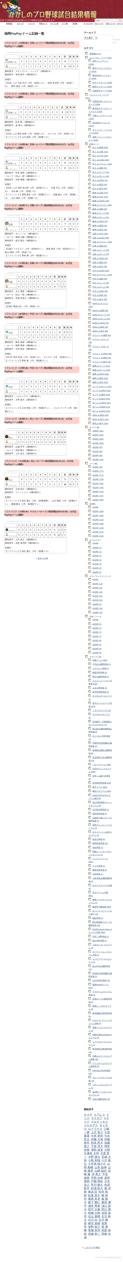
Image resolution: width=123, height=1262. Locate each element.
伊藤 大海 (97, 1139)
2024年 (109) (98, 516)
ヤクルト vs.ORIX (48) (102, 354)
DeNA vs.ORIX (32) (100, 323)
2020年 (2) (96, 604)
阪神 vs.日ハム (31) (100, 217)
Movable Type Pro (113, 1257)
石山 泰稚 (94, 1216)
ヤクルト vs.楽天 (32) (101, 362)
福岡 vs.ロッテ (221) (101, 366)
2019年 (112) (98, 532)
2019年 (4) (96, 649)
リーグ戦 (64, 23)
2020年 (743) (98, 492)
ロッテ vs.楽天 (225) (101, 399)
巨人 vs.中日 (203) (100, 156)
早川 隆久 (97, 1184)
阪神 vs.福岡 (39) (99, 209)
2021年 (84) (97, 451)
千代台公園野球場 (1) (101, 664)
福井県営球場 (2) (99, 814)
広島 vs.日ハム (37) (100, 254)
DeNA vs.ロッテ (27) (101, 315)
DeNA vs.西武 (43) (100, 327)
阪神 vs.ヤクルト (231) (102, 205)
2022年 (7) (96, 636)
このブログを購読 (92, 1248)
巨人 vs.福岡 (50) (99, 168)
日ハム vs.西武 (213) (101, 407)
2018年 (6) (96, 653)
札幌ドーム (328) (99, 660)
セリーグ (20, 23)
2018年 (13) (97, 613)
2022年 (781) (98, 484)
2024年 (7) (96, 628)
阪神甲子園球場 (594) (101, 907)
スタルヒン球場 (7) (100, 668)
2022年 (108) (98, 524)
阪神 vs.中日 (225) (100, 197)
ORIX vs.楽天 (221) (100, 419)
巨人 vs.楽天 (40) (99, 189)
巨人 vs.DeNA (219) (100, 160)
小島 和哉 (94, 1160)
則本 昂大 (97, 1142)
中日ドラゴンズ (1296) (102, 83)
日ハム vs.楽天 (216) (101, 411)
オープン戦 (54, 23)
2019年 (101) (98, 460)
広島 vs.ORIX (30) (100, 258)
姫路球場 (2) (97, 918)
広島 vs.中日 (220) (100, 234)
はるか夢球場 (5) (99, 688)
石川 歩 (92, 1219)
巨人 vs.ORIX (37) (100, 180)
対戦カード (43, 23)
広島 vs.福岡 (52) (99, 246)
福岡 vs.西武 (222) (100, 378)
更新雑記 (9, 23)
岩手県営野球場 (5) (100, 692)
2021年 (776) (98, 488)
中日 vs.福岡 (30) (99, 279)
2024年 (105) (98, 439)
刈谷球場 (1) (97, 874)
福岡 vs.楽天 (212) (100, 382)
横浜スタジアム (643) (101, 791)
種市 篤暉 (94, 1223)
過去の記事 (43, 558)
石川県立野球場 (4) (100, 810)
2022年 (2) (96, 560)
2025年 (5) (96, 624)
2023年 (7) (96, 632)
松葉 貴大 (94, 1195)
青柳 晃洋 (94, 1230)
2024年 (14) (97, 588)
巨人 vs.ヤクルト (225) (102, 164)
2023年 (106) (98, 443)
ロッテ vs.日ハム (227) (102, 387)
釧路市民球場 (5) (99, 673)
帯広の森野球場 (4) (100, 677)
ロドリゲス (95, 1128)
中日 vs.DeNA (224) (100, 271)
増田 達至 (97, 1149)
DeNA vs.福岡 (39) (100, 311)
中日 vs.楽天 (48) (99, 299)
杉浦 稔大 (97, 1188)
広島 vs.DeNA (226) (100, 238)
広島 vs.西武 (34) (99, 263)
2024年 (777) (98, 475)
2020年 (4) (96, 645)
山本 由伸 (100, 1167)
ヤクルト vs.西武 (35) (101, 358)
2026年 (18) (97, 467)
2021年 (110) (98, 528)
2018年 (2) (96, 572)
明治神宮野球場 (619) (101, 783)
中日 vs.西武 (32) (99, 295)
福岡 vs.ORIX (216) (100, 374)
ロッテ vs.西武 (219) (101, 395)
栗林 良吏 (94, 1198)
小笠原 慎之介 (97, 1163)
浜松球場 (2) (97, 848)
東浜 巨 (92, 1191)
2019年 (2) (96, 568)
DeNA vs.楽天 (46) (100, 331)
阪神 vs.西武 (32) (99, 226)
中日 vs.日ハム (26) (100, 287)
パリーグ (31, 23)
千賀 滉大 (97, 1146)
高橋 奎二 (94, 1233)
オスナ (88, 1114)
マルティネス (99, 1121)
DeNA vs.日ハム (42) (101, 319)
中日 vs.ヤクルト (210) (102, 275)
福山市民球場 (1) (99, 941)
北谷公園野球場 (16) (101, 1099)
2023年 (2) (96, 556)
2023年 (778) (98, 479)
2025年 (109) (98, 511)
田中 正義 (94, 1209)
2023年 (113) (98, 520)
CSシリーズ (98, 23)
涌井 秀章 (94, 1205)
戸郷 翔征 (97, 1181)
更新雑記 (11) (95, 54)
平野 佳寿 (97, 1177)
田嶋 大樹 (94, 1212)
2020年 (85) (97, 456)
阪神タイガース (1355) (102, 87)
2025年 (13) (97, 584)
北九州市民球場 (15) (101, 981)
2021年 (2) (96, 564)
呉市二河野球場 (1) (100, 937)
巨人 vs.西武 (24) (99, 185)
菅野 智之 (94, 1226)
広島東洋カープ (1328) (102, 91)
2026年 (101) (98, 431)
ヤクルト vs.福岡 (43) (101, 335)
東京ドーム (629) (99, 787)
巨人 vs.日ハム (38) (100, 176)
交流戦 (74, 23)
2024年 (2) (96, 552)
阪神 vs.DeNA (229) (100, 201)
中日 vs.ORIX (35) (100, 291)
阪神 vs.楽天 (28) (99, 230)
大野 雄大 (94, 1156)
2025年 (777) (98, 471)
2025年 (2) (96, 548)
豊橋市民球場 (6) (99, 870)
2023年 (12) (97, 592)
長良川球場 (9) (98, 839)
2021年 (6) (96, 640)
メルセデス (91, 1125)
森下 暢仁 (94, 1202)
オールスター (88, 23)
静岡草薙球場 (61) (100, 843)
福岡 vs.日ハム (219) (101, 370)
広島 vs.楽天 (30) (99, 267)
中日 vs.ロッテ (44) (100, 283)
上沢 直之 (97, 1132)
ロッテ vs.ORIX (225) (101, 391)
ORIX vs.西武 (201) (100, 415)
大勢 (107, 1149)
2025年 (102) (98, 435)
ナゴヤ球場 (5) (98, 866)
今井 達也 (97, 1135)
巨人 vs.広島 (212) (100, 152)
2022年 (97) (97, 447)
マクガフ (96, 1118)
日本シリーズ (111, 23)
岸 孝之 (96, 1174)
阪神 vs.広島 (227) (100, 193)
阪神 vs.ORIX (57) (100, 221)
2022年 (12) (97, 596)
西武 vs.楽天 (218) (100, 423)
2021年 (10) (97, 600)
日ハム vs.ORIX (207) (101, 403)
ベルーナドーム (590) (101, 765)
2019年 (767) (98, 496)
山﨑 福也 (100, 1170)
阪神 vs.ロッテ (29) (100, 213)
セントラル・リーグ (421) (100, 58)
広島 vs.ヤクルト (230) (102, 242)
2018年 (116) (98, 536)
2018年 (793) (98, 500)
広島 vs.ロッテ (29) (100, 250)
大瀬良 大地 (91, 1153)
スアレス (99, 1114)
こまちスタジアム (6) (101, 710)
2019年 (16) (97, 608)
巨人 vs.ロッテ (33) (100, 172)
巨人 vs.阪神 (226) (100, 148)
